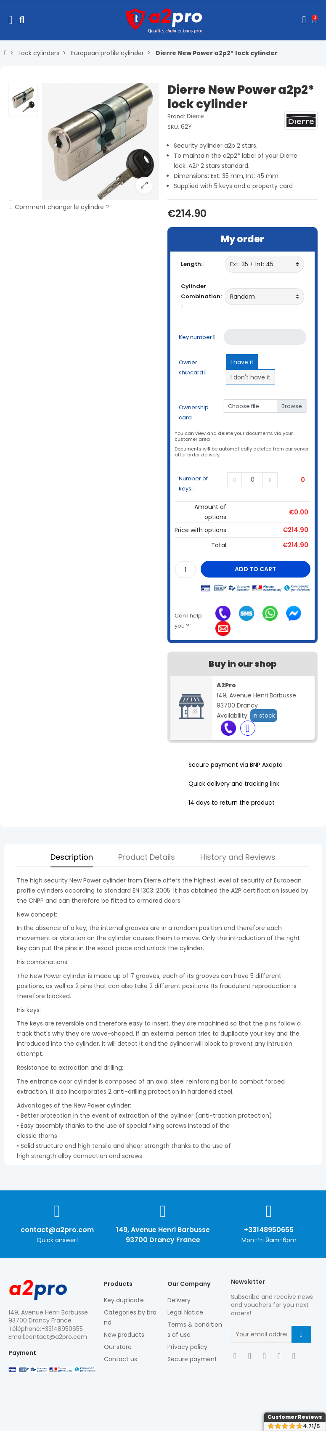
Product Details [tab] (146, 857)
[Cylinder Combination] (264, 296)
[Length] (264, 264)
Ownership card (194, 412)
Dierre (195, 116)
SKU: (173, 127)
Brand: (176, 116)
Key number (197, 337)
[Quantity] (185, 569)
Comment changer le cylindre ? (62, 207)
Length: (193, 264)
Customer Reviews (295, 1416)
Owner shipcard (193, 367)
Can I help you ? (188, 621)
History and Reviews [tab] (238, 857)
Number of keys (193, 483)
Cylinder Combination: (200, 295)
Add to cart (255, 569)
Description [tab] (71, 857)
